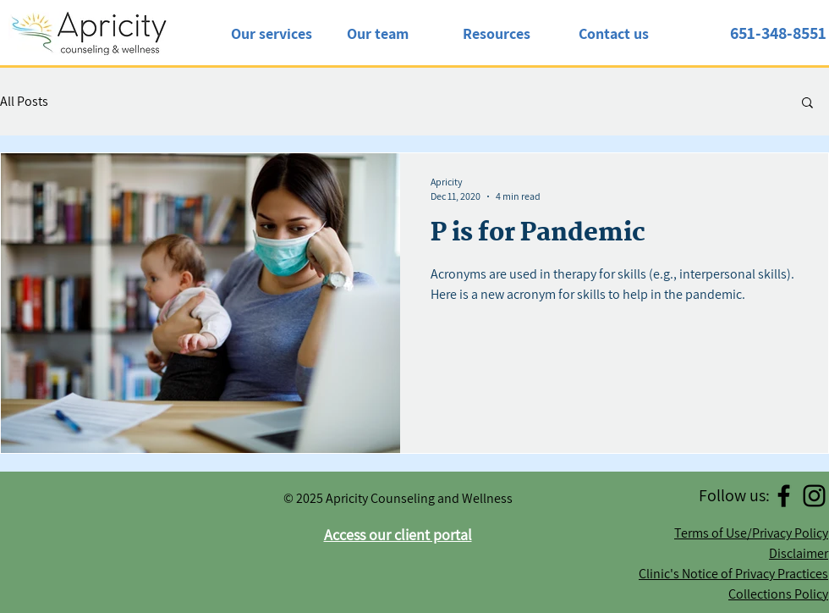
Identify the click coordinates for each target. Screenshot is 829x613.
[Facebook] (784, 496)
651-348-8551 (778, 33)
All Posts (24, 101)
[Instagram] (814, 496)
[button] (807, 104)
